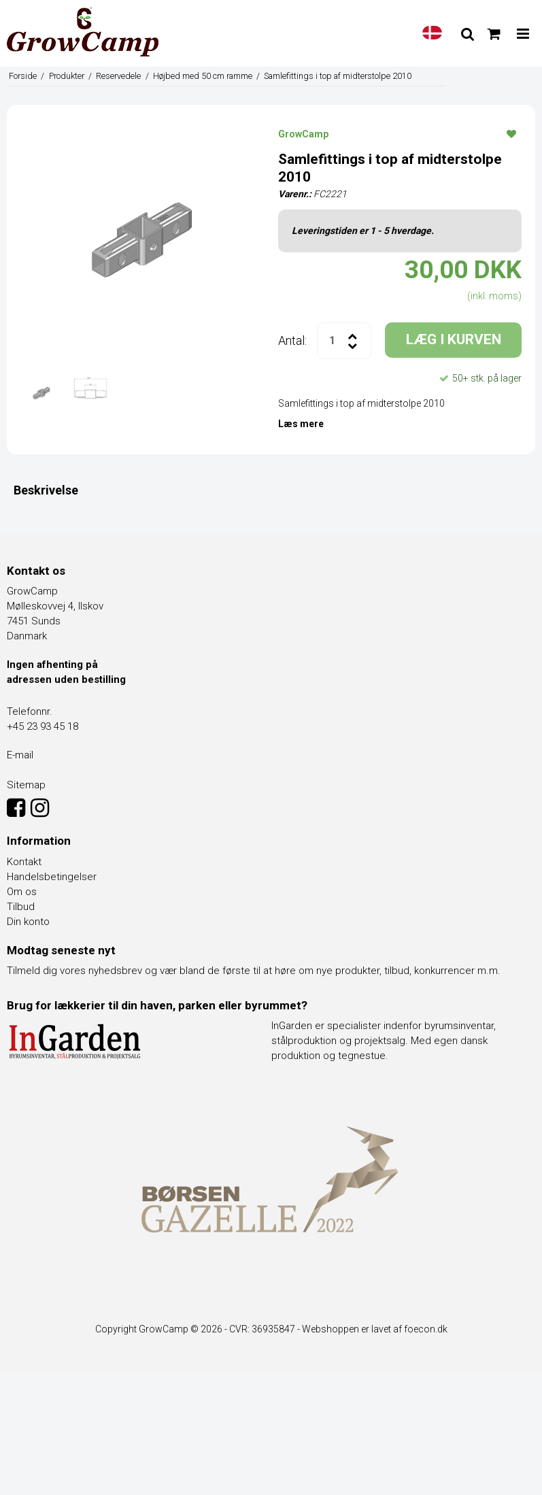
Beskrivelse (46, 490)
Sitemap (26, 785)
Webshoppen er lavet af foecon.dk (374, 1329)
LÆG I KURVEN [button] (453, 339)
